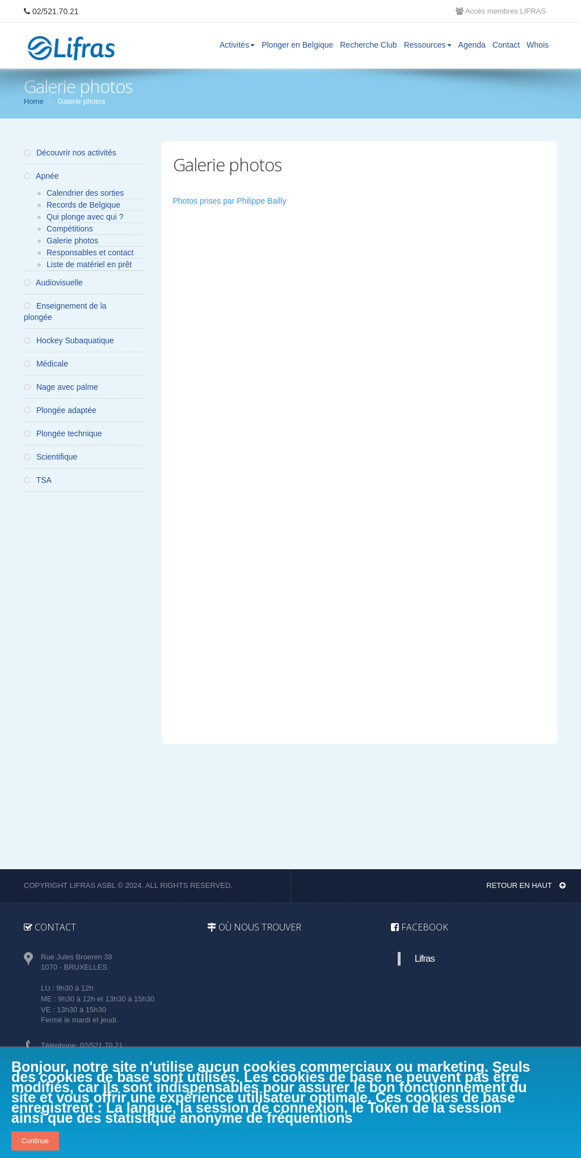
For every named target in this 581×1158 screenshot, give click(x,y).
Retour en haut (526, 885)
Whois (538, 44)
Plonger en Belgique (297, 44)
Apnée (41, 175)
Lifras (425, 958)
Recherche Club (368, 44)
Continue (35, 1141)
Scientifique (50, 456)
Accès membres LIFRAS (501, 11)
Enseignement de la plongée (65, 311)
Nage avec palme (61, 386)
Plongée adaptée (60, 410)
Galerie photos (72, 240)
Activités (237, 44)
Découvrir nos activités (70, 152)
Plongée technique (63, 433)
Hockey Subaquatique (69, 340)
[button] (234, 259)
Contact (506, 44)
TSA (38, 480)
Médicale (46, 363)
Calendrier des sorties (85, 192)
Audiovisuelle (53, 282)
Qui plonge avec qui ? (85, 216)
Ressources (428, 44)
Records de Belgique (83, 204)
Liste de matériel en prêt (89, 264)
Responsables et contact (90, 252)
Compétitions (70, 228)
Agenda (472, 44)
